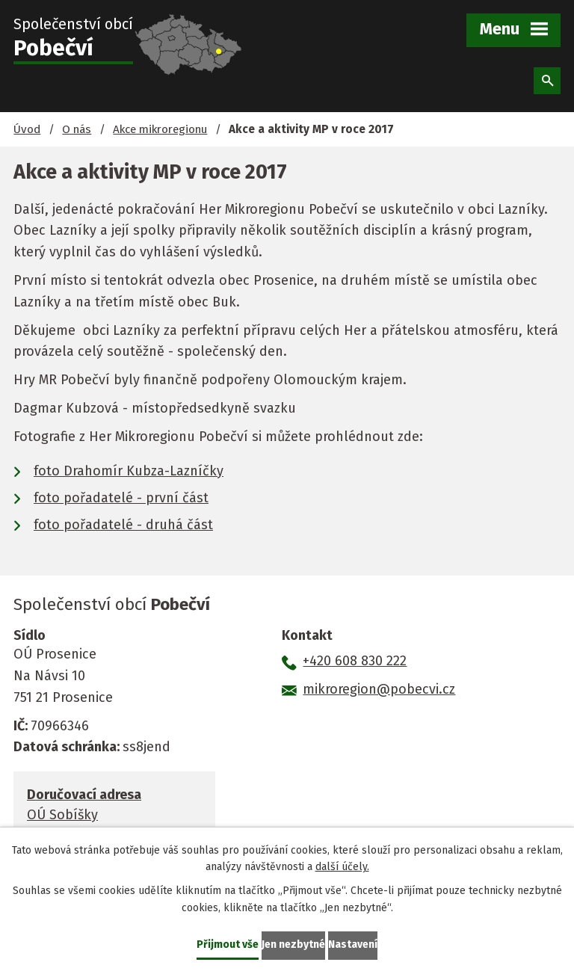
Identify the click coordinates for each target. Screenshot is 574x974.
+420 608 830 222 (355, 661)
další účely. (342, 867)
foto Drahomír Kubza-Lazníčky (128, 471)
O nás (76, 129)
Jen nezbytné (293, 944)
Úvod (26, 129)
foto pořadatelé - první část (121, 498)
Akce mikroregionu (160, 129)
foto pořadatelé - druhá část (123, 525)
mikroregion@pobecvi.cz (379, 689)
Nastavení (352, 944)
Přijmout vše (228, 944)
